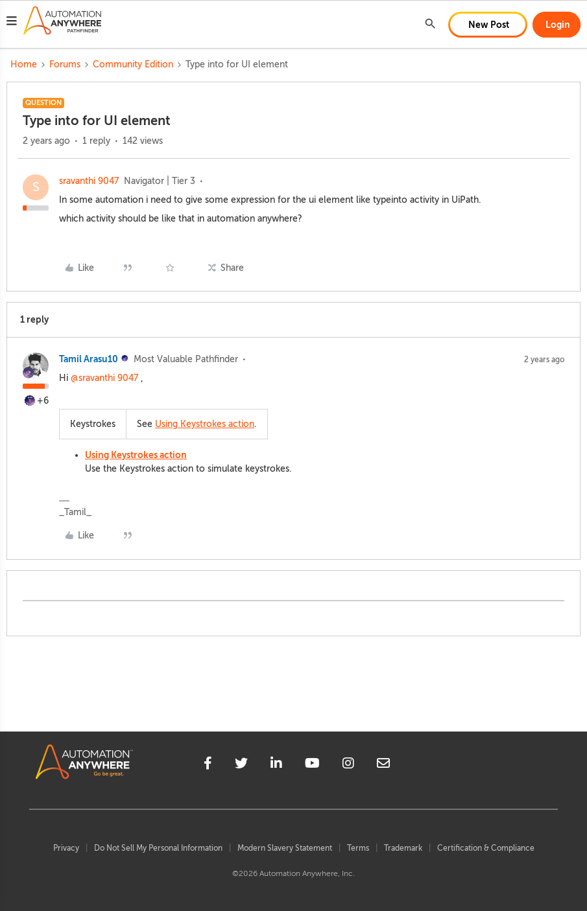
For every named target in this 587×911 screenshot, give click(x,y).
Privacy (66, 848)
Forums (64, 64)
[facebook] (208, 765)
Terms (358, 848)
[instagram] (348, 765)
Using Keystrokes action (204, 424)
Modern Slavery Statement (284, 848)
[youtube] (312, 765)
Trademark (403, 848)
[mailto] (383, 765)
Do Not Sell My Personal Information (158, 848)
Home (23, 64)
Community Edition (133, 64)
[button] (11, 22)
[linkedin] (276, 765)
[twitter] (241, 765)
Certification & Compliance (485, 848)
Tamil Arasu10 (88, 359)
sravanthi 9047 (89, 181)
